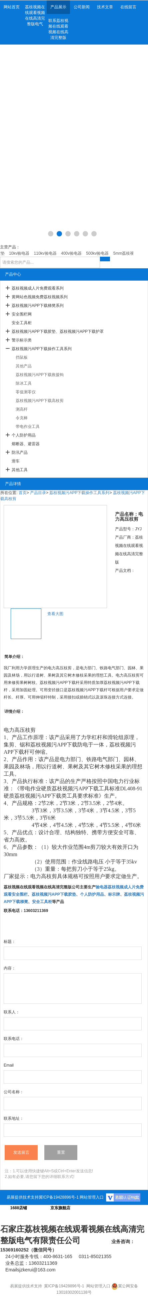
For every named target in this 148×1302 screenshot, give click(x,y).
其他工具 (20, 469)
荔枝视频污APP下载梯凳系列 (38, 305)
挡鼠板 (22, 357)
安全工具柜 (22, 323)
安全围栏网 (22, 314)
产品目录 (38, 492)
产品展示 (58, 7)
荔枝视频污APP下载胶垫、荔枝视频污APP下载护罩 (58, 331)
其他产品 (24, 366)
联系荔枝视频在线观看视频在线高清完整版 (58, 29)
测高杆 (22, 409)
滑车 (16, 461)
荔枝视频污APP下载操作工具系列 (42, 348)
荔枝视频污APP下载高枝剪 (40, 400)
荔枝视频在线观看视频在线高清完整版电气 (35, 15)
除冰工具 (24, 383)
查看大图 (55, 613)
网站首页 (12, 7)
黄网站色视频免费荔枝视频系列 (40, 297)
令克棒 (22, 418)
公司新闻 (82, 7)
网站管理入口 (92, 1197)
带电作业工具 (28, 426)
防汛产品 (20, 452)
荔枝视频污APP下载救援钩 (40, 374)
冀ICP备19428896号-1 (59, 1197)
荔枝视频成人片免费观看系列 (38, 288)
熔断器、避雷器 (26, 444)
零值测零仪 (26, 392)
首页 (23, 492)
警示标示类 (22, 340)
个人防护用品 (24, 435)
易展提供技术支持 (23, 1197)
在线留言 (128, 7)
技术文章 (105, 7)
